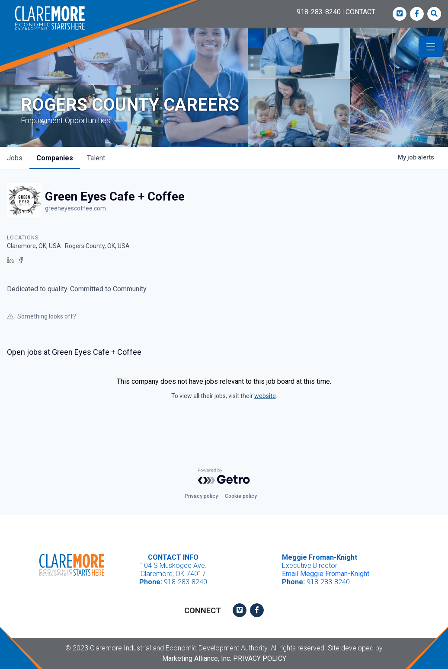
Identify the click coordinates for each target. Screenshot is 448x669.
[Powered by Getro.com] (224, 476)
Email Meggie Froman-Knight (325, 574)
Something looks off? (41, 316)
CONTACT (360, 12)
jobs (14, 158)
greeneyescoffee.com (75, 208)
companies (54, 158)
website (265, 395)
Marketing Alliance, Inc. (196, 658)
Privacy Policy (259, 658)
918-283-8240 (319, 12)
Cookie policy (241, 496)
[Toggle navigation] (431, 46)
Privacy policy (201, 496)
